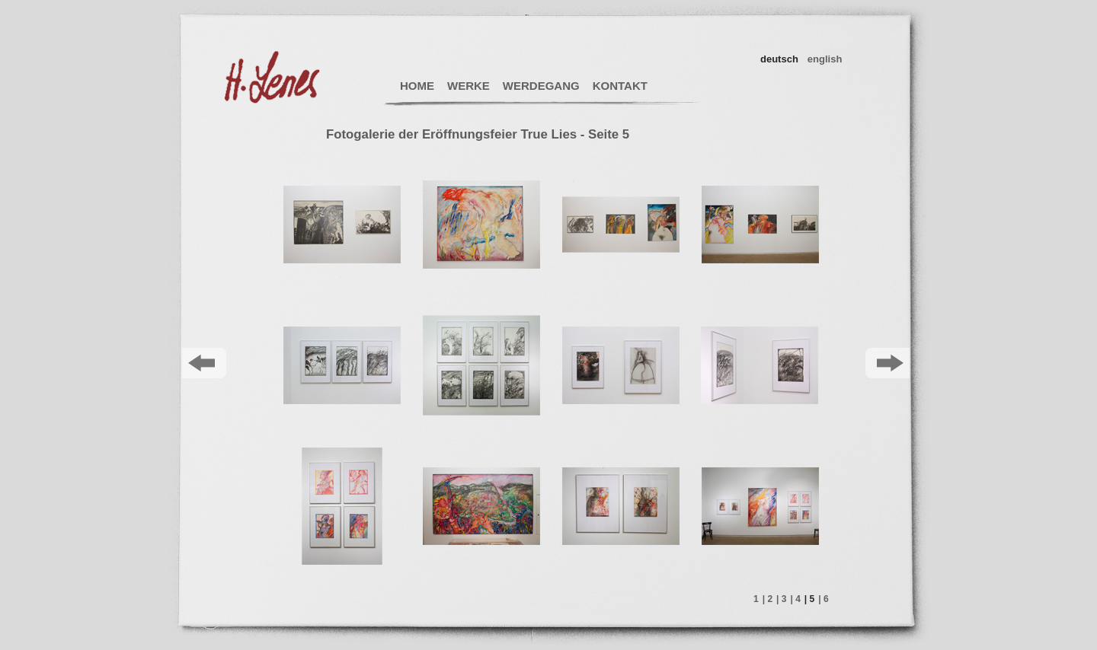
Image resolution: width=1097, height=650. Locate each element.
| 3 (781, 599)
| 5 (809, 599)
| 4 (795, 599)
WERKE (468, 85)
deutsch (779, 59)
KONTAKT (620, 85)
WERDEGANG (541, 85)
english (825, 59)
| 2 (767, 599)
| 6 (823, 599)
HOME (417, 85)
